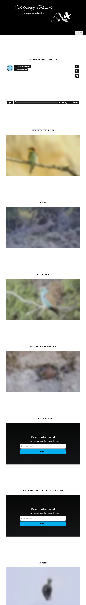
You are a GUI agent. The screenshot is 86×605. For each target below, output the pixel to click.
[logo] (31, 21)
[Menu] (79, 33)
